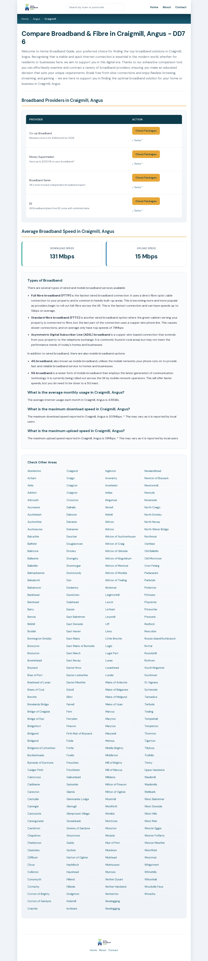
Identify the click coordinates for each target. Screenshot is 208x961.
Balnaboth (33, 580)
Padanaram (151, 573)
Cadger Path (35, 770)
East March (73, 653)
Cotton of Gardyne (39, 901)
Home (154, 7)
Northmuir (151, 536)
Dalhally (71, 507)
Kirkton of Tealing (116, 580)
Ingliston (110, 471)
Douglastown (75, 544)
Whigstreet (152, 865)
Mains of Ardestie (116, 682)
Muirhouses (112, 865)
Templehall (151, 719)
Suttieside (151, 690)
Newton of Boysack (157, 478)
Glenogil (72, 806)
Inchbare (72, 908)
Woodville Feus (154, 887)
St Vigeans (151, 682)
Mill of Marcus (113, 770)
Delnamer (72, 529)
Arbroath (33, 500)
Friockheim (73, 770)
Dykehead (73, 602)
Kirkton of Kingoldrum (118, 558)
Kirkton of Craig (114, 544)
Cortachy (33, 887)
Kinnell (109, 507)
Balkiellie (32, 566)
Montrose (111, 821)
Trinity (148, 763)
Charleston (34, 843)
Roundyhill (151, 653)
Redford (149, 624)
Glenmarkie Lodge (78, 799)
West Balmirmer (154, 799)
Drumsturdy (74, 573)
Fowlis (70, 755)
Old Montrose (153, 558)
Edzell (70, 690)
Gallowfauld (74, 777)
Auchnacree (35, 529)
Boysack (32, 668)
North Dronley (153, 514)
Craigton (72, 485)
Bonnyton (33, 646)
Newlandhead (153, 471)
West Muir (151, 821)
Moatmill (110, 799)
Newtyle (150, 493)
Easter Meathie (76, 682)
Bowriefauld (34, 660)
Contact (180, 7)
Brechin (32, 697)
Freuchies (73, 763)
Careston (33, 792)
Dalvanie (72, 522)
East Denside (75, 624)
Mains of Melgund (116, 697)
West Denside (153, 806)
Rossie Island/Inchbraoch (160, 638)
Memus (109, 741)
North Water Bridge (157, 529)
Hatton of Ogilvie (77, 857)
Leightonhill (112, 595)
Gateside (72, 784)
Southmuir (151, 675)
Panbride (150, 580)
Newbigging (112, 901)
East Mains (73, 638)
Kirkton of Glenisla (116, 551)
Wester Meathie (155, 843)
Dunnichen (73, 595)
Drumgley (72, 558)
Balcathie (33, 536)
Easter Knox (74, 668)
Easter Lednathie (77, 675)
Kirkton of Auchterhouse (120, 536)
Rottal (148, 646)
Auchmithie (34, 522)
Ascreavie (33, 507)
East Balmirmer (76, 617)
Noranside (151, 500)
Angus (36, 18)
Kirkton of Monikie (116, 573)
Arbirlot (32, 493)
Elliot (70, 697)
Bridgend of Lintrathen (41, 748)
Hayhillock (73, 865)
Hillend (71, 879)
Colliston (33, 872)
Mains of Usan (114, 704)
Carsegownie (35, 821)
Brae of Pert (35, 675)
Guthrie (71, 850)
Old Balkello (152, 551)
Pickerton (150, 588)
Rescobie (150, 631)
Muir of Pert (112, 843)
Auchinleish (34, 514)
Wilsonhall (151, 879)
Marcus (109, 711)
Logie (108, 646)
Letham (110, 609)
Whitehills (151, 872)
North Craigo (152, 507)
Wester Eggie (153, 828)
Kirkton (109, 522)
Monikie (110, 813)
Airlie (30, 485)
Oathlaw (150, 544)
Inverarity (111, 478)
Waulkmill (150, 777)
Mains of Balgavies (116, 690)
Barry (30, 609)
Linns (108, 631)
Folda (70, 741)
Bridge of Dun (35, 719)
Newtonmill (151, 485)
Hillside (71, 887)
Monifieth (111, 806)
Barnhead (33, 602)
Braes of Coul (35, 690)
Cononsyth (34, 879)
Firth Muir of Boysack (79, 733)
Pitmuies (150, 595)
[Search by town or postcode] (95, 7)
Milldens (110, 777)
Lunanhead (112, 668)
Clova (31, 865)
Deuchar (72, 536)
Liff (107, 624)
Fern (69, 711)
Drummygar (74, 566)
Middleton (111, 755)
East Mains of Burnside (81, 646)
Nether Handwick (116, 887)
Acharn (31, 478)
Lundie (109, 675)
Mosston (110, 828)
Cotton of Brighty (38, 894)
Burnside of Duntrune (40, 763)
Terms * (138, 140)
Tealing (149, 711)
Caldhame (33, 784)
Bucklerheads (35, 755)
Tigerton (150, 741)
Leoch (109, 602)
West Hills (151, 813)
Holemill (71, 901)
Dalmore (72, 514)
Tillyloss (149, 748)
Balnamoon (34, 588)
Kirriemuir (111, 588)
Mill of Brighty (113, 763)
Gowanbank (74, 821)
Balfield (32, 544)
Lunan (109, 660)
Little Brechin (113, 638)
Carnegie (33, 806)
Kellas (109, 493)
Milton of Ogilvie (115, 792)
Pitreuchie (151, 609)
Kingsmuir (111, 500)
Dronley (71, 551)
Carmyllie (33, 799)
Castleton (33, 828)
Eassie (71, 609)
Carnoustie (34, 813)
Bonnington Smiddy (39, 638)
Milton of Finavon (115, 784)
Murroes (110, 872)
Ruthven (150, 660)
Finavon (71, 726)
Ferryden (72, 719)
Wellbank (150, 792)
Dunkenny (72, 588)
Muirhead (111, 857)
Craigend (72, 471)
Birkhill (31, 624)
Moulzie (110, 835)
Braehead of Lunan (38, 682)
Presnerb (150, 617)
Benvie (31, 617)
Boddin (31, 631)
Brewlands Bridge (38, 704)
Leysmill (110, 617)
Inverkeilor (111, 485)
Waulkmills (151, 784)
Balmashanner (36, 573)
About (167, 7)
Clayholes (33, 850)
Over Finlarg (152, 566)
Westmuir (151, 857)
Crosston (72, 500)
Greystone (73, 835)
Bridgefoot (34, 726)
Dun (69, 580)
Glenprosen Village (78, 813)
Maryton (110, 719)
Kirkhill (109, 514)
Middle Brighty (114, 748)
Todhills (149, 755)
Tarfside (150, 704)
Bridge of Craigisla (38, 711)
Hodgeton (73, 894)
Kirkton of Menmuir (116, 566)
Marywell (110, 733)
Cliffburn (32, 857)
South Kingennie (154, 668)
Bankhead (33, 595)
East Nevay (74, 660)
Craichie (32, 908)
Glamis (71, 792)
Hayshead (73, 872)
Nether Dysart (114, 879)
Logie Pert (111, 653)
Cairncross (34, 777)
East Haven (74, 631)
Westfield (151, 850)
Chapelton (34, 835)
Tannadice (151, 697)
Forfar (70, 748)
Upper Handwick (155, 770)
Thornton (150, 733)
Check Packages (146, 130)
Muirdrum (111, 850)
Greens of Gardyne (78, 828)
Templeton (151, 726)
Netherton (111, 894)
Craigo (71, 478)
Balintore (33, 551)
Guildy (70, 843)
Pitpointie (151, 602)
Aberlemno (34, 471)
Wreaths (150, 894)
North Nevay (152, 522)
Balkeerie (33, 558)
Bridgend (33, 733)
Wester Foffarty (155, 835)
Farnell (70, 704)
